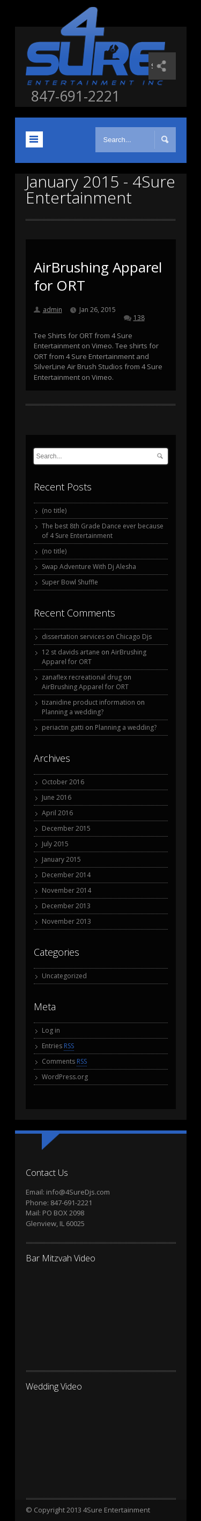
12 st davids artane (71, 652)
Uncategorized (64, 975)
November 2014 (66, 890)
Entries (58, 1046)
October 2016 (63, 781)
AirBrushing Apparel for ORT (98, 276)
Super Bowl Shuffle (70, 582)
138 (139, 317)
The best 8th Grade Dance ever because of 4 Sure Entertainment (102, 530)
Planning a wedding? (72, 711)
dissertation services (73, 636)
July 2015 (55, 843)
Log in (51, 1030)
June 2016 (56, 797)
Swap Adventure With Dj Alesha (89, 566)
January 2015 (61, 859)
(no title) (54, 510)
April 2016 (57, 812)
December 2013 (66, 905)
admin (52, 309)
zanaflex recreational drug (82, 677)
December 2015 (66, 828)
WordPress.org (65, 1076)
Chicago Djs (134, 636)
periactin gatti (63, 727)
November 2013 (66, 921)
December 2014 (66, 874)
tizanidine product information (88, 702)
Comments (64, 1061)
